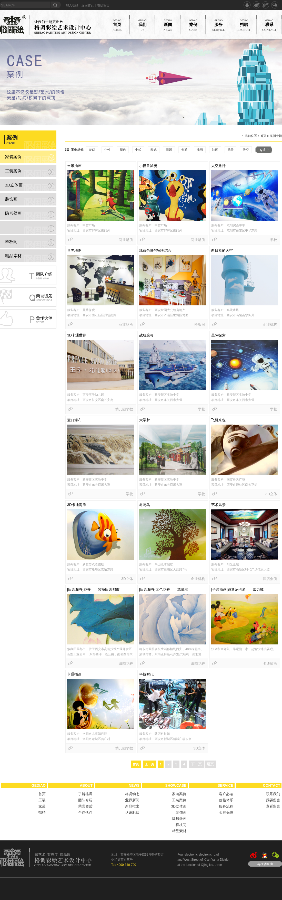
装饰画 (11, 199)
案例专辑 (276, 136)
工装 (42, 800)
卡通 (184, 150)
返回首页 (88, 5)
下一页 (196, 764)
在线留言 (103, 5)
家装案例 (13, 157)
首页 (263, 136)
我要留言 (273, 800)
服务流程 (226, 806)
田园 (169, 150)
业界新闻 (132, 800)
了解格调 (85, 794)
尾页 (210, 764)
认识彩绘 (132, 812)
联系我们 (273, 794)
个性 (107, 150)
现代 (123, 150)
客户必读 (226, 794)
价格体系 (226, 800)
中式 (138, 150)
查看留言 (273, 806)
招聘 (42, 812)
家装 (42, 806)
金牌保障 (226, 812)
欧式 (153, 150)
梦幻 (92, 150)
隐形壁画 (13, 213)
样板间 (11, 241)
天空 (246, 150)
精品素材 (13, 256)
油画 (215, 150)
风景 (230, 150)
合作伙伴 (85, 812)
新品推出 (132, 806)
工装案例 (13, 171)
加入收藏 (72, 5)
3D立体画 (14, 185)
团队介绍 (85, 800)
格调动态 (132, 794)
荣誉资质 (85, 806)
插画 (200, 150)
